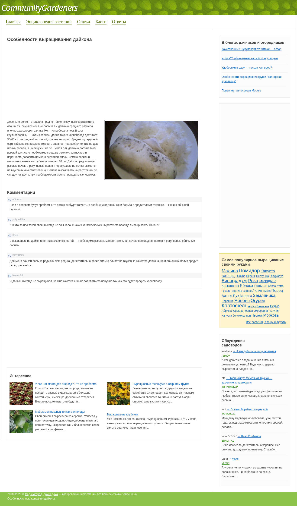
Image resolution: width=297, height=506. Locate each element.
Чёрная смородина (255, 310)
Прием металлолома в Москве (241, 90)
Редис (274, 306)
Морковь (271, 315)
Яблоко (246, 285)
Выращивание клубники (122, 414)
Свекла (238, 310)
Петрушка (262, 276)
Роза (253, 280)
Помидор (249, 270)
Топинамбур (230, 387)
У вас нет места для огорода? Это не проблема (66, 384)
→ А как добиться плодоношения (254, 351)
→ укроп (234, 458)
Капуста (268, 271)
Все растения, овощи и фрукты (266, 322)
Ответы (119, 21)
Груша (226, 290)
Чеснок (257, 315)
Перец (277, 290)
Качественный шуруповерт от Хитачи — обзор (251, 49)
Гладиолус (276, 276)
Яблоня (242, 300)
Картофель (234, 305)
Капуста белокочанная (236, 315)
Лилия (257, 290)
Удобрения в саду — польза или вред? (247, 67)
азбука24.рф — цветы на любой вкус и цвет (250, 58)
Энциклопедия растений (49, 21)
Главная (13, 21)
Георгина (236, 290)
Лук (244, 281)
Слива (241, 276)
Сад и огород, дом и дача (41, 494)
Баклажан (262, 306)
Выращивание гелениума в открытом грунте (161, 384)
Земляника (264, 295)
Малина (230, 270)
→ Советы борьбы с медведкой (247, 409)
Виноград (229, 276)
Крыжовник (230, 286)
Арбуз (252, 306)
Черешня (227, 301)
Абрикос (227, 310)
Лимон (226, 356)
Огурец (258, 300)
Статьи (83, 21)
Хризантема (276, 286)
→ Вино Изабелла (249, 436)
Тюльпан (260, 286)
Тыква (267, 290)
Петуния (274, 310)
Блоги (101, 21)
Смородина (267, 281)
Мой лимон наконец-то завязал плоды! (60, 411)
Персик (250, 276)
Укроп (225, 463)
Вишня (247, 290)
